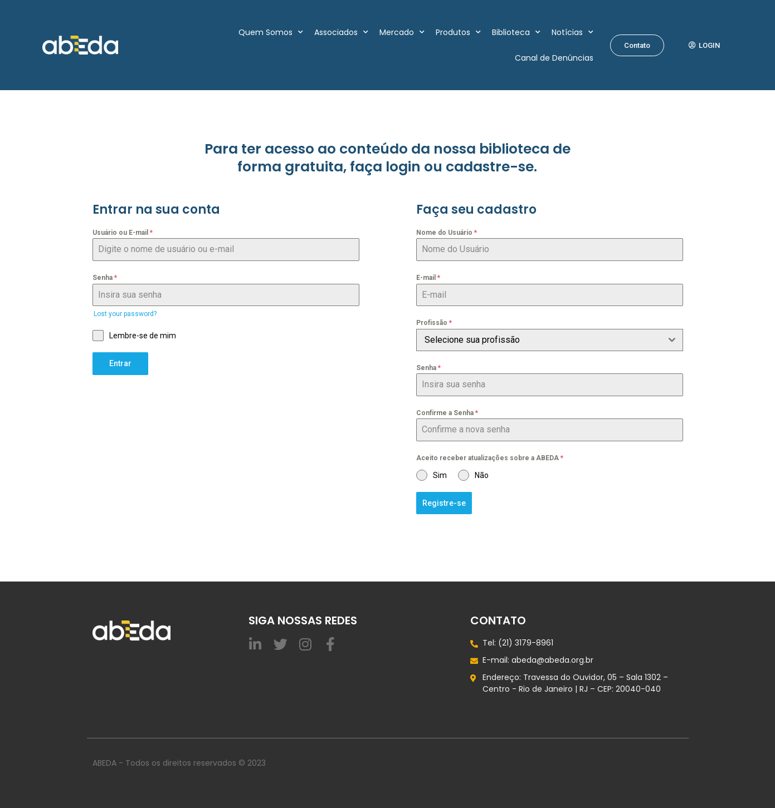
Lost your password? (125, 314)
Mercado (402, 32)
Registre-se (444, 503)
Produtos (458, 32)
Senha (104, 278)
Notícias (572, 32)
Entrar (120, 363)
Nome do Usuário (446, 233)
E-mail (428, 278)
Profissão (434, 323)
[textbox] (539, 340)
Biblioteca (516, 32)
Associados (341, 32)
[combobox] (549, 340)
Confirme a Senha (447, 413)
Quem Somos (270, 32)
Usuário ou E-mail (122, 233)
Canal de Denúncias (554, 57)
